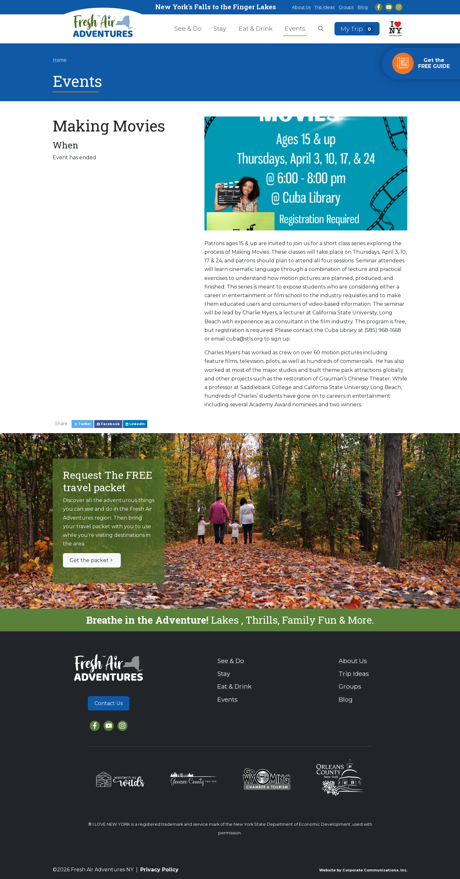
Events (295, 28)
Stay (220, 28)
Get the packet (92, 560)
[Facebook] (379, 7)
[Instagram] (399, 7)
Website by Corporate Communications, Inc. (363, 870)
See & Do (188, 28)
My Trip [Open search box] (357, 29)
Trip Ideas (324, 7)
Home (59, 59)
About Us (301, 7)
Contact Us (109, 703)
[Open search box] (321, 29)
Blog (363, 7)
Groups (346, 7)
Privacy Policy (159, 870)
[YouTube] (389, 7)
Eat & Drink (255, 28)
